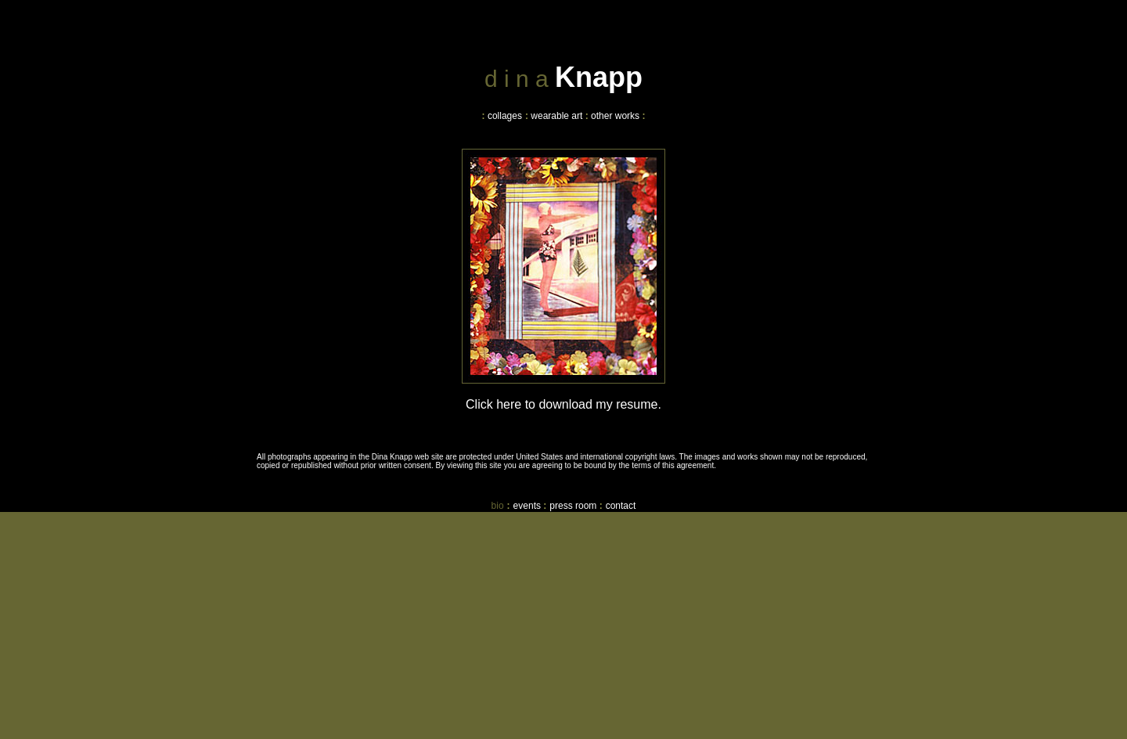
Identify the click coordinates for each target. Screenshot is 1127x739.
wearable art (556, 115)
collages (505, 115)
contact (621, 505)
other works (615, 115)
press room (572, 505)
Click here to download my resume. (563, 404)
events (527, 505)
